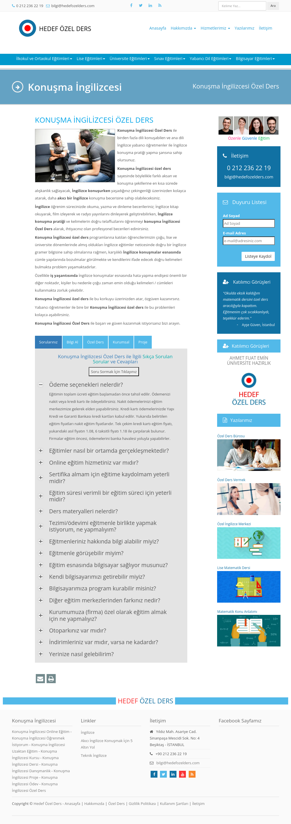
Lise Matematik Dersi (248, 584)
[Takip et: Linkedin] (150, 5)
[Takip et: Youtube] (182, 774)
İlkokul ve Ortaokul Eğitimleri (44, 58)
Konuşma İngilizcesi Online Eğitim (41, 731)
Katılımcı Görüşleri (252, 282)
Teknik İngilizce (94, 755)
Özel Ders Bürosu (248, 452)
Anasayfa (157, 28)
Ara (273, 5)
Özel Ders (116, 803)
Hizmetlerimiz (215, 28)
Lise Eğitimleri (91, 58)
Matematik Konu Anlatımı (248, 627)
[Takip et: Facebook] (131, 5)
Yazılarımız (244, 28)
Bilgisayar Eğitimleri (255, 58)
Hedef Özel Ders (47, 803)
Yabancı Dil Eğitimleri (210, 58)
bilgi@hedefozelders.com (72, 5)
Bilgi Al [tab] (72, 342)
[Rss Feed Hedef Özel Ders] (159, 5)
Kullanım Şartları (174, 803)
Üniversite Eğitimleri (130, 58)
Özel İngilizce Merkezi (248, 540)
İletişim (265, 28)
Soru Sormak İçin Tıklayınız (114, 371)
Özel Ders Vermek (248, 496)
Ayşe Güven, (258, 324)
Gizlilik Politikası (142, 803)
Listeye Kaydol (258, 256)
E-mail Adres (234, 233)
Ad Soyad (231, 215)
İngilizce (88, 732)
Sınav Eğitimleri (169, 58)
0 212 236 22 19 (29, 5)
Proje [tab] (142, 342)
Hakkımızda (183, 28)
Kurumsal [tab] (121, 342)
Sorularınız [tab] (48, 342)
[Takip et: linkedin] (173, 774)
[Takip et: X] (140, 5)
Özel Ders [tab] (95, 342)
